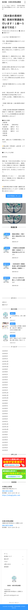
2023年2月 (5, 450)
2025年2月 (5, 387)
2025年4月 (5, 382)
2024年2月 (5, 419)
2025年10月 (5, 366)
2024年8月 (5, 403)
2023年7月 (5, 437)
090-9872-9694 (7, 491)
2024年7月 (5, 406)
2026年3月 (5, 353)
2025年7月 (5, 374)
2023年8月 (5, 434)
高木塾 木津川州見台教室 (11, 2)
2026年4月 (5, 351)
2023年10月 (5, 429)
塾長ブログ (6, 32)
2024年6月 (5, 408)
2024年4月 (5, 413)
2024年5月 (5, 411)
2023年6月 (5, 439)
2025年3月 (5, 385)
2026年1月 (5, 358)
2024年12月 (5, 392)
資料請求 (6, 567)
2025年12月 (5, 361)
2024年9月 (5, 400)
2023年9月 (5, 432)
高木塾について (8, 556)
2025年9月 (5, 369)
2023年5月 (5, 442)
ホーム (5, 553)
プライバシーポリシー (14, 602)
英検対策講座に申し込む (14, 196)
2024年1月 (5, 421)
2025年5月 (5, 379)
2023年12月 (5, 424)
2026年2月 (5, 356)
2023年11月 (5, 426)
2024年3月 (5, 416)
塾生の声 (6, 559)
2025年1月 (5, 390)
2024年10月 (5, 398)
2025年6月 (5, 377)
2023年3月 (5, 447)
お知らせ (23, 31)
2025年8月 (5, 371)
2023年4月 (5, 445)
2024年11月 (5, 395)
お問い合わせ (7, 564)
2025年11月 (5, 364)
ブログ (5, 561)
